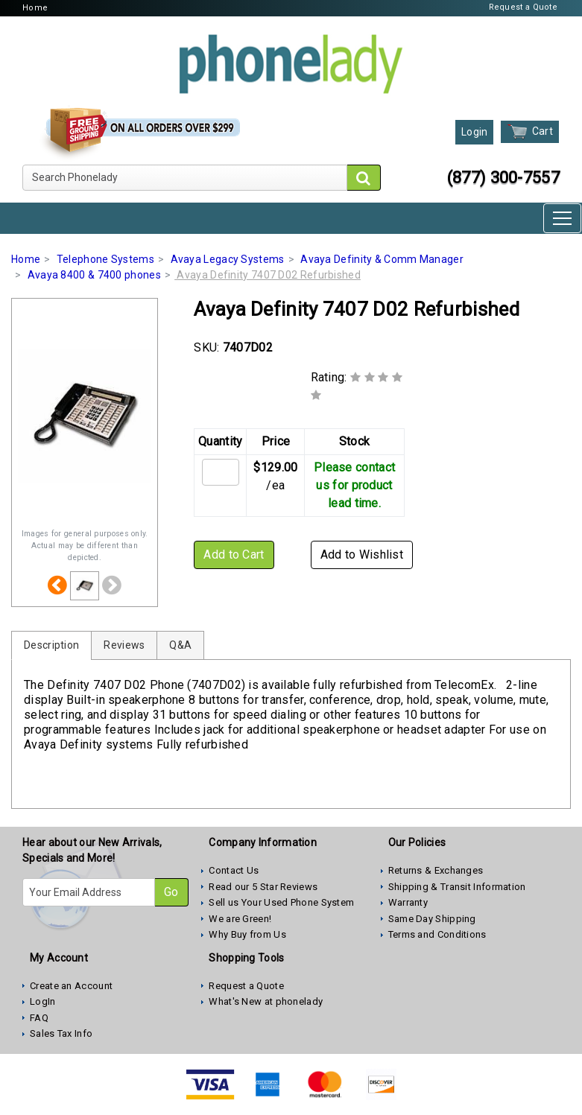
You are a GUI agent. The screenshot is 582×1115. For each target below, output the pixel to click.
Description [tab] (51, 645)
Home (35, 8)
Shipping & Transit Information (457, 886)
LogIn (43, 1001)
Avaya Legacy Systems (228, 259)
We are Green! (240, 918)
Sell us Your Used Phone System (281, 902)
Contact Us (234, 870)
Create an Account (71, 985)
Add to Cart (233, 554)
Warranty (408, 902)
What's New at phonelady (266, 1001)
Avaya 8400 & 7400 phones (94, 275)
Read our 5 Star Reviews (263, 886)
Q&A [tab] (180, 645)
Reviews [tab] (124, 645)
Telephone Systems (105, 259)
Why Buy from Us (247, 934)
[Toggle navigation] (562, 218)
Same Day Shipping (432, 918)
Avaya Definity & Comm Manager (382, 259)
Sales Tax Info (61, 1033)
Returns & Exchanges (436, 870)
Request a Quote (523, 7)
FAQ (39, 1017)
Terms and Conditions (437, 934)
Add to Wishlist (362, 554)
